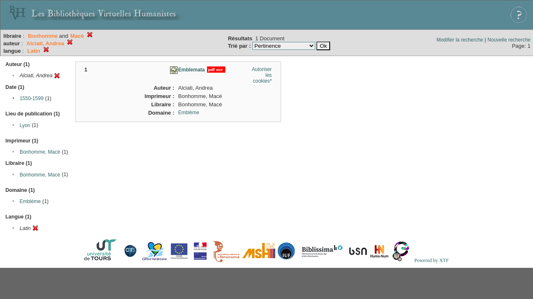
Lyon (25, 125)
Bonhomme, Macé (40, 152)
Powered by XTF (431, 260)
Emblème (30, 201)
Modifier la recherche (460, 40)
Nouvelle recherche (509, 40)
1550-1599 (31, 98)
